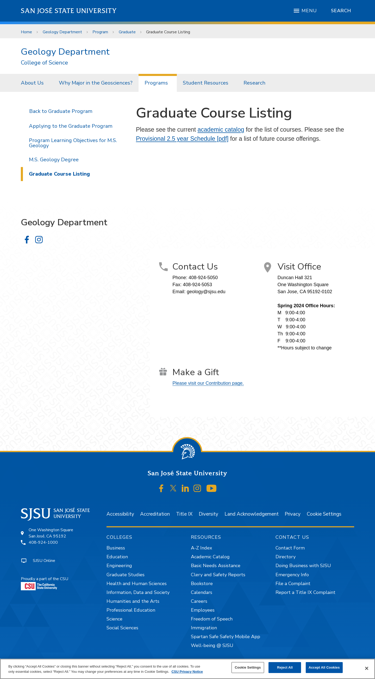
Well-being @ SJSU (212, 645)
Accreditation (155, 514)
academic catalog (221, 129)
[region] (187, 669)
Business (116, 548)
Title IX (184, 514)
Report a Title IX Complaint (305, 592)
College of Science (44, 63)
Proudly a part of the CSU (44, 583)
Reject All (285, 667)
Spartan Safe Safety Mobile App (225, 636)
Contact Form (290, 548)
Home (26, 32)
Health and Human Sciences (137, 583)
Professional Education (131, 610)
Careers (199, 601)
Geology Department (62, 32)
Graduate (127, 32)
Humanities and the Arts (133, 601)
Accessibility (120, 514)
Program (100, 32)
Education (117, 557)
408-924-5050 (203, 277)
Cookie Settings (324, 514)
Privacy (293, 514)
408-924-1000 (43, 542)
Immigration (204, 628)
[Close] (366, 668)
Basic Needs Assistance (215, 565)
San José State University (69, 11)
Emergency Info (292, 575)
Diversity (208, 514)
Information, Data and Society (138, 592)
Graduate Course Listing (168, 32)
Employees (203, 610)
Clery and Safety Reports (218, 575)
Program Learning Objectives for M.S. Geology (73, 143)
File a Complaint (293, 583)
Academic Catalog (210, 557)
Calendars (201, 592)
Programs (156, 82)
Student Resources (205, 82)
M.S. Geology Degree (54, 159)
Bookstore (202, 583)
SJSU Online (44, 560)
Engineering (119, 565)
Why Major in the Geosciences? (96, 82)
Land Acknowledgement (251, 514)
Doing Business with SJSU (303, 565)
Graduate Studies (126, 575)
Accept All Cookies (324, 667)
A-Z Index (201, 548)
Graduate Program (70, 111)
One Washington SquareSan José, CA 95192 (51, 533)
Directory (286, 557)
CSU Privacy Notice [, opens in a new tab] (187, 672)
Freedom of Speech (212, 619)
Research (254, 82)
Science (114, 619)
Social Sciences (122, 628)
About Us (32, 82)
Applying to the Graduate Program (71, 126)
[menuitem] (34, 83)
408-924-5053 (197, 284)
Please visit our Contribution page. (208, 383)
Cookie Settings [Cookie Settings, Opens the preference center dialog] (248, 667)
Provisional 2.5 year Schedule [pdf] (182, 138)
